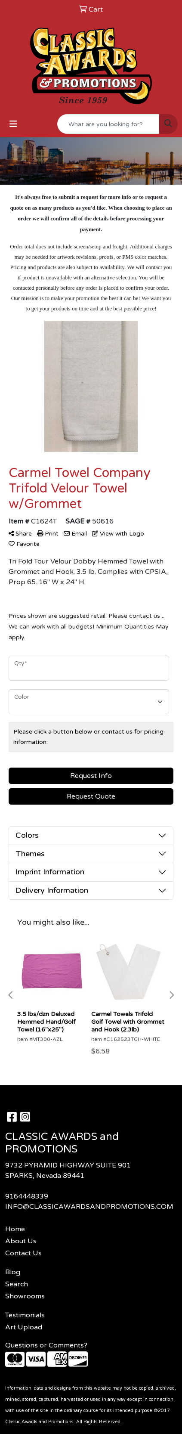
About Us (21, 1241)
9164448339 (26, 1196)
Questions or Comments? (46, 1345)
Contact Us (23, 1253)
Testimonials (25, 1315)
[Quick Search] (108, 124)
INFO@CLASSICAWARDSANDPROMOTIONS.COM (89, 1206)
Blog (12, 1272)
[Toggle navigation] (13, 124)
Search (16, 1284)
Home (15, 1229)
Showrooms (25, 1296)
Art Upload (23, 1327)
